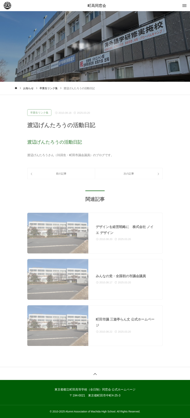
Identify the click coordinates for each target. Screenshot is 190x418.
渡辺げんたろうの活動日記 (54, 145)
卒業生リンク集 (39, 115)
